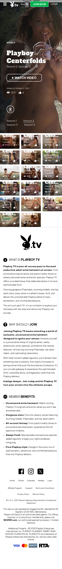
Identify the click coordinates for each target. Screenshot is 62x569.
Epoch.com (20, 514)
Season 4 (29, 124)
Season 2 (28, 120)
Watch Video (24, 77)
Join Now (39, 4)
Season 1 (12, 120)
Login (54, 4)
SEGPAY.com (10, 520)
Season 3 (12, 124)
